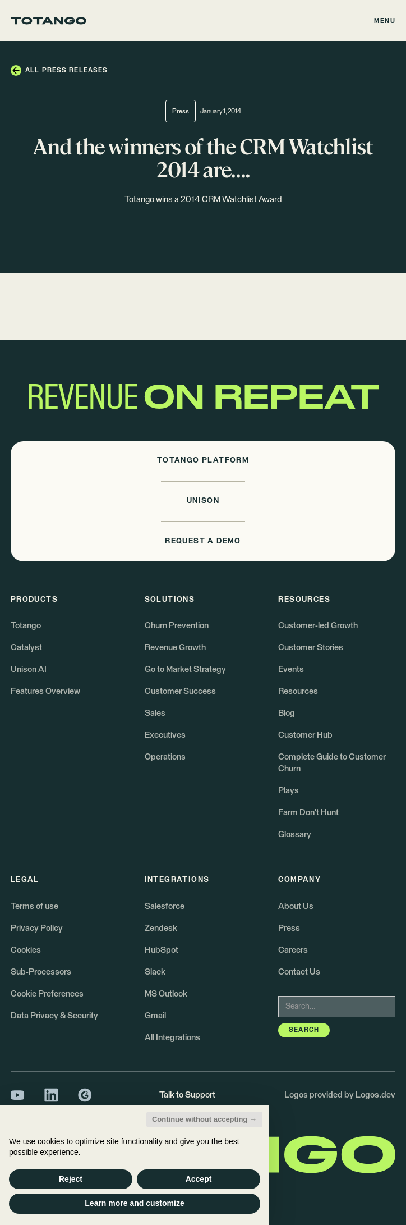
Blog (286, 713)
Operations (165, 757)
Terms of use (34, 906)
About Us (295, 906)
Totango (26, 625)
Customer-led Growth (318, 625)
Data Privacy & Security (54, 1016)
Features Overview (45, 691)
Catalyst (26, 647)
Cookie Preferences (47, 994)
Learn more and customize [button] (134, 1203)
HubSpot (161, 950)
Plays (288, 791)
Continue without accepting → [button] (204, 1119)
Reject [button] (70, 1178)
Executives (165, 735)
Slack (155, 972)
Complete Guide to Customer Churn (332, 763)
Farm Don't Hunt (308, 812)
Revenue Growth (175, 647)
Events (291, 669)
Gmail (155, 1016)
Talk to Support (187, 1095)
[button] (385, 20)
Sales (155, 713)
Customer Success (180, 691)
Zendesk (161, 928)
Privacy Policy (37, 928)
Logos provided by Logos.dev (339, 1095)
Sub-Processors (41, 972)
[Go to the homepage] (48, 21)
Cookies (26, 950)
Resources (298, 691)
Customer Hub (305, 735)
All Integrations (172, 1038)
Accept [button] (199, 1178)
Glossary (294, 834)
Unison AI (29, 669)
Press (289, 928)
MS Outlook (166, 994)
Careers (293, 950)
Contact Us (299, 972)
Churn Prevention (177, 625)
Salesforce (164, 906)
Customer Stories (310, 647)
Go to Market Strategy (185, 669)
